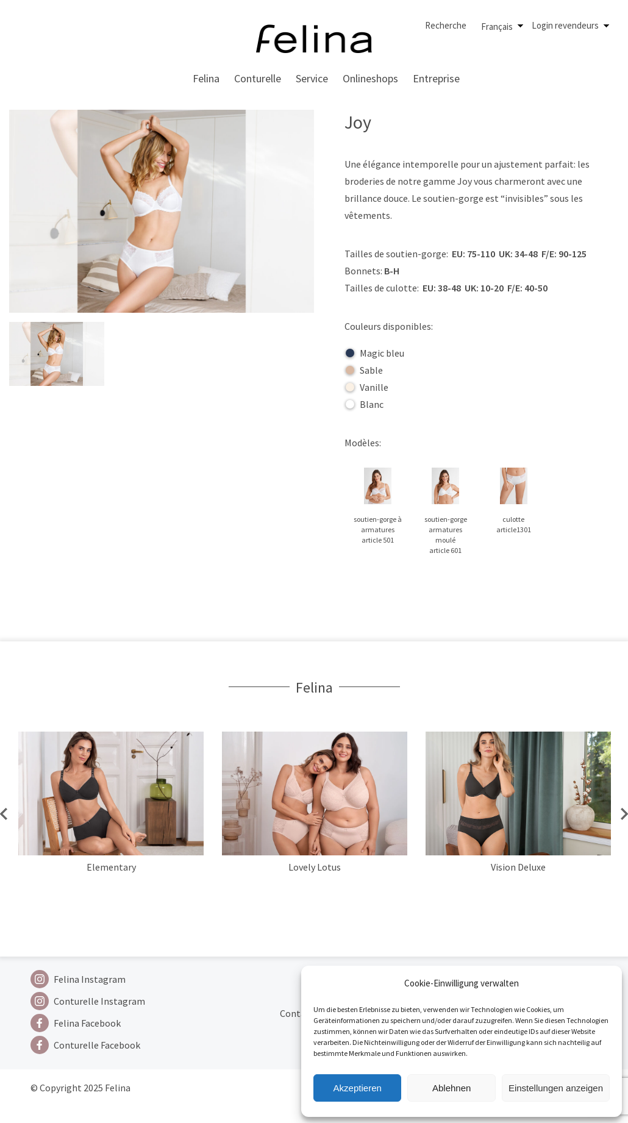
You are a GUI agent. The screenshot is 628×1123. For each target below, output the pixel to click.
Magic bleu (375, 353)
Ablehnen (451, 1088)
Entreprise (436, 78)
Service (312, 78)
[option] (111, 823)
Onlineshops (370, 78)
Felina (206, 78)
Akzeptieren (358, 1088)
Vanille (367, 387)
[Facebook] (87, 1023)
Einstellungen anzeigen (555, 1088)
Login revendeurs (565, 25)
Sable (364, 370)
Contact (297, 1013)
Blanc (365, 404)
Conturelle (257, 78)
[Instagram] (87, 979)
